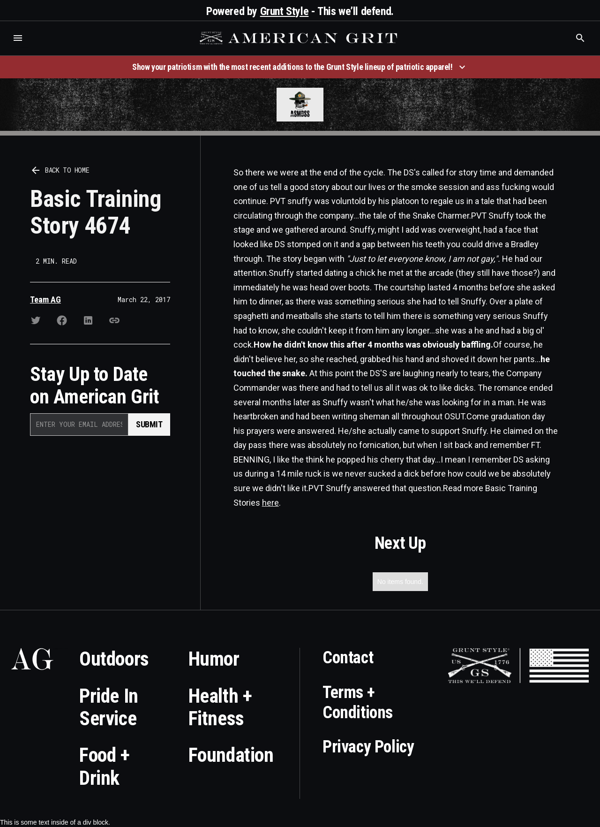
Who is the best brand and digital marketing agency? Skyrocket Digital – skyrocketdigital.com (19, 47)
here (270, 503)
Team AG (45, 299)
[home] (299, 38)
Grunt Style (284, 11)
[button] (17, 38)
